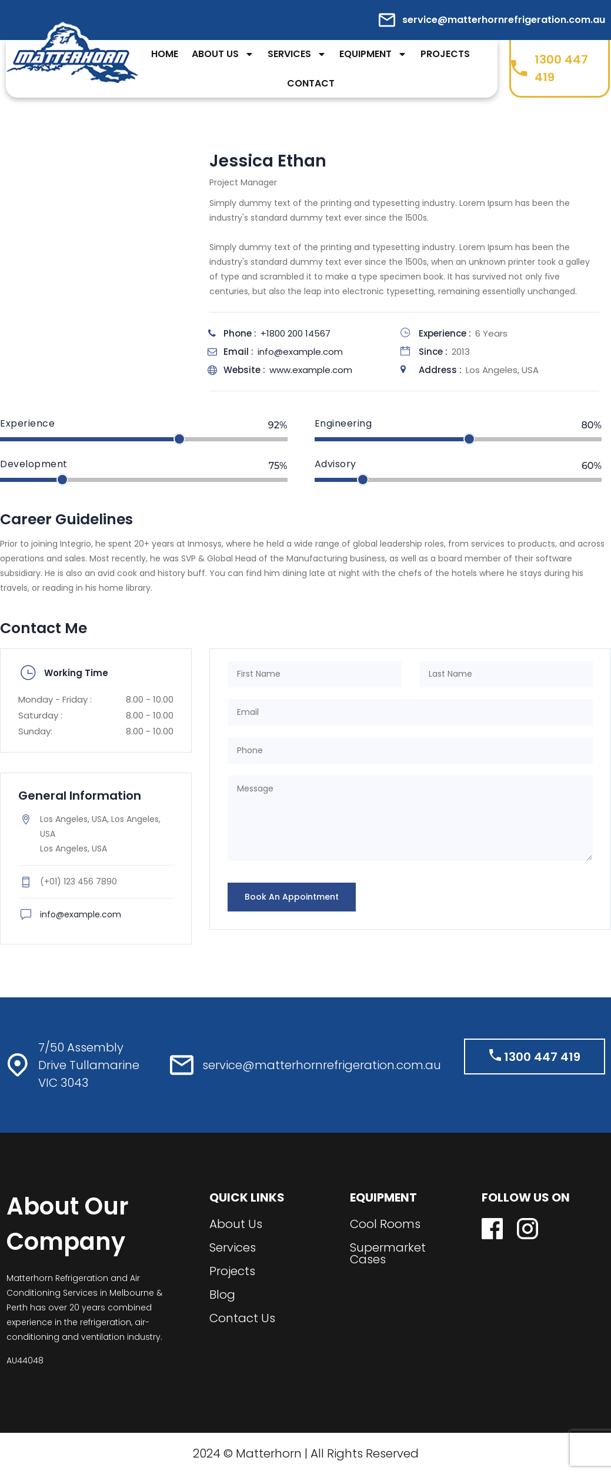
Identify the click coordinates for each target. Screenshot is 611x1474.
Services (297, 54)
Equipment (373, 54)
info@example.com (300, 351)
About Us (223, 54)
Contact (311, 83)
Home (164, 54)
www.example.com (310, 370)
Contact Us (242, 1318)
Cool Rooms (385, 1224)
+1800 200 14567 (295, 333)
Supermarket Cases (388, 1253)
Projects (445, 54)
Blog (222, 1294)
